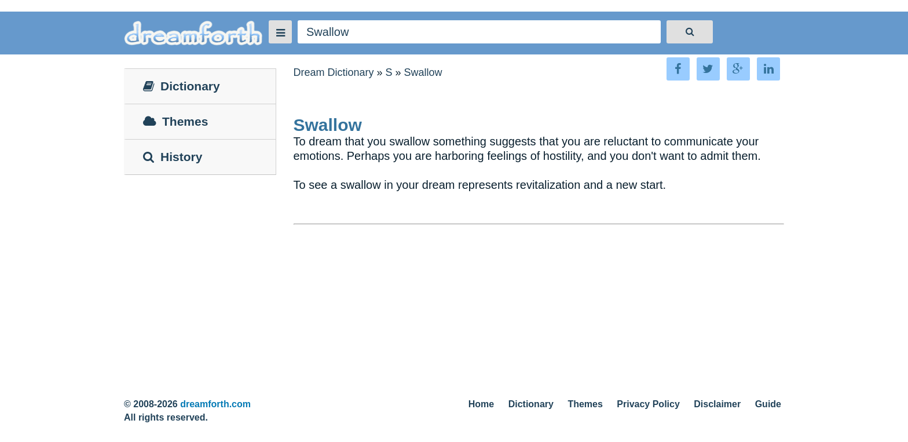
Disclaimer (717, 404)
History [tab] (172, 156)
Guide (768, 404)
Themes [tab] (175, 121)
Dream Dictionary (334, 72)
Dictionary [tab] (181, 86)
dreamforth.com (215, 404)
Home (481, 404)
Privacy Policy (648, 404)
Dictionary (531, 404)
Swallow (423, 72)
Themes (585, 404)
